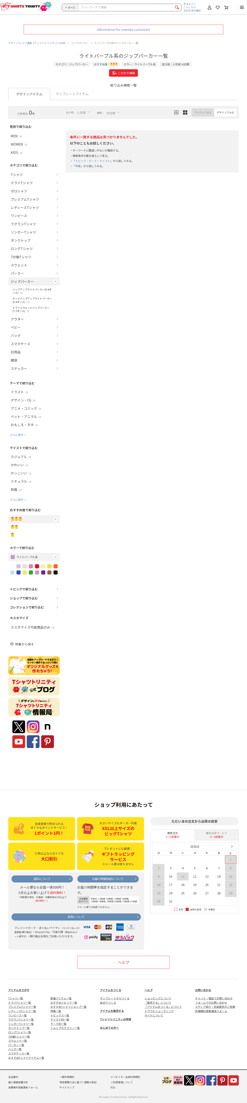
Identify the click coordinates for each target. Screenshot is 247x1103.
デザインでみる (225, 112)
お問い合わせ (203, 990)
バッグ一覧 (15, 1049)
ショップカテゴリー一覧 (65, 1028)
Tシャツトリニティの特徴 (115, 1019)
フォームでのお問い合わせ (211, 1003)
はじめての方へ (109, 1028)
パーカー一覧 (16, 1045)
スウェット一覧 (17, 1041)
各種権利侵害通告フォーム (211, 1011)
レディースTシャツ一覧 (22, 1011)
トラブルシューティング (159, 1011)
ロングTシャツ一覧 (19, 1032)
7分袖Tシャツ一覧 (19, 1036)
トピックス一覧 (59, 1015)
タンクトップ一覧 (19, 1028)
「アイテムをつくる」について (163, 1007)
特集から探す (24, 644)
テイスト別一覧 (59, 1019)
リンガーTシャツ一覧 (21, 1024)
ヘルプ (123, 962)
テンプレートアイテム (72, 93)
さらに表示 (16, 435)
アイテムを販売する (112, 1011)
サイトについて (153, 1015)
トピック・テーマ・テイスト (92, 161)
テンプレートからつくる (114, 998)
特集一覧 (55, 1011)
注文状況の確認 (192, 10)
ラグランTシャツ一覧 (21, 1019)
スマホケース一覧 (18, 1053)
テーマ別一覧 (58, 1024)
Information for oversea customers (123, 29)
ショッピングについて (157, 998)
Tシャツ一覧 (15, 998)
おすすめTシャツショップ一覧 (68, 1007)
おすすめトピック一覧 (63, 1003)
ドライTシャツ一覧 (19, 1003)
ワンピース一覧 (17, 1015)
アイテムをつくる (110, 990)
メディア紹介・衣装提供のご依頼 (215, 1007)
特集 (78, 166)
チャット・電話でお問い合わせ (214, 998)
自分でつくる (108, 1003)
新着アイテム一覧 (61, 998)
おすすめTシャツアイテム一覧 (26, 1058)
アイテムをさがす (18, 990)
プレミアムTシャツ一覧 (22, 1007)
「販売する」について (157, 1003)
